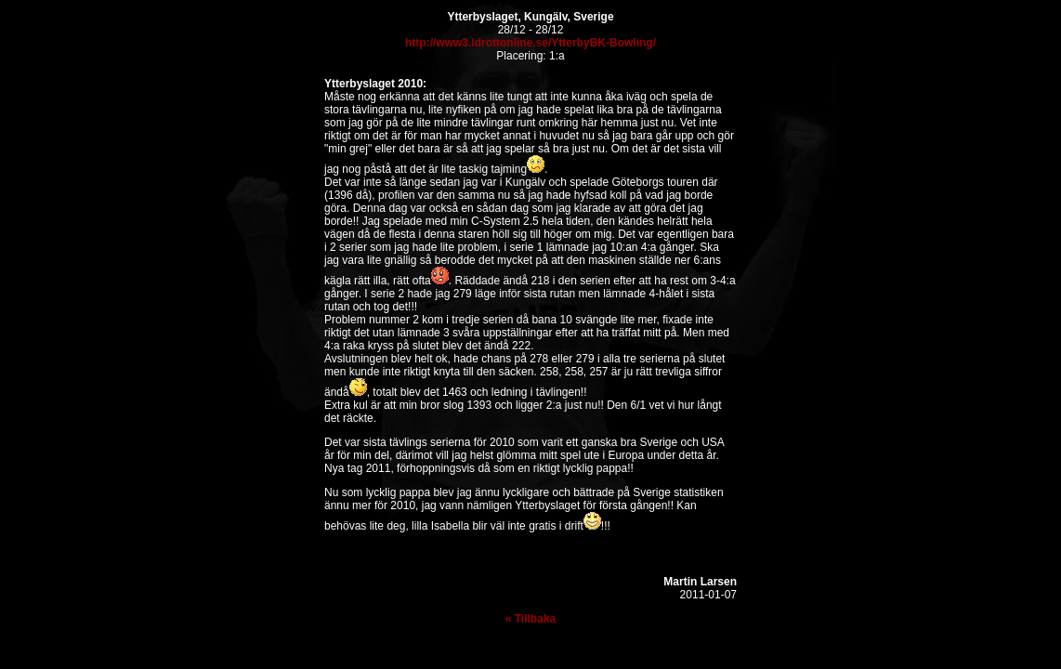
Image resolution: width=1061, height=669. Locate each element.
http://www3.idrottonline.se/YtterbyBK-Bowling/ (530, 42)
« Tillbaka (530, 618)
